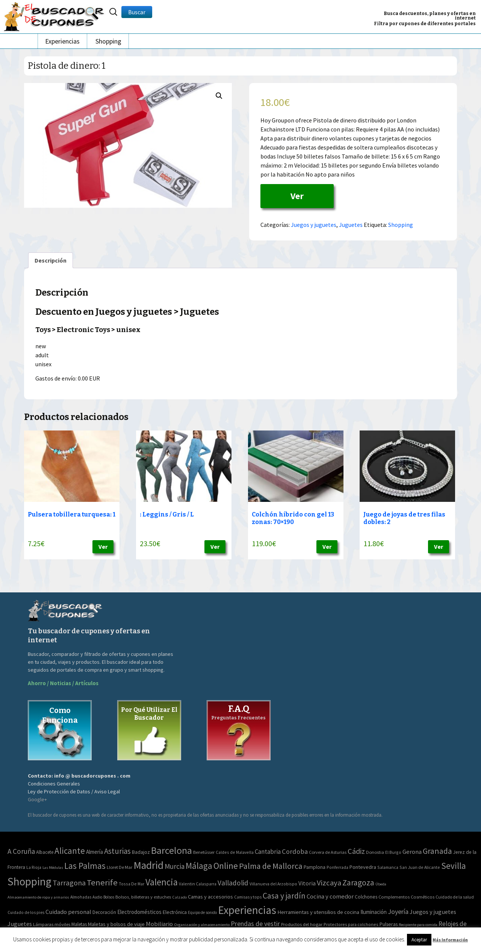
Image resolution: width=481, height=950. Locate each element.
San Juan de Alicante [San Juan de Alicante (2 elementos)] (419, 867)
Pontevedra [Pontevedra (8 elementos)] (362, 867)
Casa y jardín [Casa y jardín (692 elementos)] (284, 896)
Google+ (37, 799)
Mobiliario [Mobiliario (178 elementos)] (159, 924)
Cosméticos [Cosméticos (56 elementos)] (422, 897)
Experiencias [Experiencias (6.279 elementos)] (247, 910)
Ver (297, 196)
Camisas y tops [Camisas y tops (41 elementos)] (248, 897)
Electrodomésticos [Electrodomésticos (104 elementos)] (139, 911)
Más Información (450, 939)
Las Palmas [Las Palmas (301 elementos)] (85, 865)
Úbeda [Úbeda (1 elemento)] (380, 884)
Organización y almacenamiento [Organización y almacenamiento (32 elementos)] (202, 924)
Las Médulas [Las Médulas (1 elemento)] (52, 867)
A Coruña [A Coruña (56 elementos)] (21, 851)
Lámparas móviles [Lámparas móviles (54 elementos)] (51, 924)
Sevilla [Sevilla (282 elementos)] (453, 865)
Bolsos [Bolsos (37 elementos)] (108, 897)
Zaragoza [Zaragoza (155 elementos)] (358, 883)
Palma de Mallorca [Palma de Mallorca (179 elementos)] (271, 866)
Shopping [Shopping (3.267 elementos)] (29, 881)
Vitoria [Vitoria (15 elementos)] (307, 883)
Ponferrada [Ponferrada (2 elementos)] (337, 867)
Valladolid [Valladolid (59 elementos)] (233, 882)
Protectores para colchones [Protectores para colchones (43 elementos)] (351, 924)
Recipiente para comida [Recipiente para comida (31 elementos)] (418, 924)
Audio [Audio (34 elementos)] (97, 897)
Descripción (51, 260)
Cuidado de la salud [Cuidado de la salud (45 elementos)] (455, 897)
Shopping (108, 41)
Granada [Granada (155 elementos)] (437, 851)
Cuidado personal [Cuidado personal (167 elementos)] (68, 912)
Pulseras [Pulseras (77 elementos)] (389, 924)
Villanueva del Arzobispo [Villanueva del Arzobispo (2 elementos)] (273, 884)
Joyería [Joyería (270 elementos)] (398, 911)
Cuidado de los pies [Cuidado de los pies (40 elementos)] (26, 912)
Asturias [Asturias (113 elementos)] (117, 851)
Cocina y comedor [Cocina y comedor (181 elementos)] (330, 896)
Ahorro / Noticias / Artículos (63, 683)
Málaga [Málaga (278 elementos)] (199, 865)
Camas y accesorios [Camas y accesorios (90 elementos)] (210, 896)
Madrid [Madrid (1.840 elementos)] (148, 865)
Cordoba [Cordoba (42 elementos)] (295, 851)
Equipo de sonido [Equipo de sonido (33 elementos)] (202, 912)
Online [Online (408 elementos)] (225, 865)
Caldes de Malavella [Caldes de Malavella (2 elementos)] (235, 852)
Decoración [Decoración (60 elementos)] (104, 912)
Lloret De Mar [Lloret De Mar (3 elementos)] (119, 867)
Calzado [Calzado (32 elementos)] (179, 897)
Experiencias (62, 41)
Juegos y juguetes (313, 224)
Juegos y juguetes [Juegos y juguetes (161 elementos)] (433, 911)
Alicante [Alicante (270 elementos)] (69, 850)
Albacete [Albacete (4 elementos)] (44, 852)
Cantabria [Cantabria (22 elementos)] (268, 851)
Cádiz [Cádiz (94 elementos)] (356, 851)
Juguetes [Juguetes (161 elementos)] (20, 923)
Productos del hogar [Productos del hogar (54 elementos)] (301, 924)
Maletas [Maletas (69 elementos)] (79, 924)
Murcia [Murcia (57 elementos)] (175, 866)
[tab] (50, 260)
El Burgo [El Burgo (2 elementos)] (393, 852)
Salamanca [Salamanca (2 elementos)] (387, 867)
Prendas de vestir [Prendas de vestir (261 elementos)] (255, 923)
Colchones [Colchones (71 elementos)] (366, 897)
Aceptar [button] (419, 939)
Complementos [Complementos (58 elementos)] (394, 897)
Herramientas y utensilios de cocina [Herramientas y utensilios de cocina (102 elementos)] (318, 911)
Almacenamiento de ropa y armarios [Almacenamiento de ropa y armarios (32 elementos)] (38, 897)
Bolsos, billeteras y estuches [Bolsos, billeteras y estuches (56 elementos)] (143, 897)
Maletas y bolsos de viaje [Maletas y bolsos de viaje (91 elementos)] (116, 924)
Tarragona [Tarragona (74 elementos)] (69, 882)
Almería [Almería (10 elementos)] (94, 851)
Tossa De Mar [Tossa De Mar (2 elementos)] (131, 884)
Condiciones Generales (54, 783)
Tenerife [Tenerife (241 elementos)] (102, 882)
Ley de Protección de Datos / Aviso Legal (74, 791)
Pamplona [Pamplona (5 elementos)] (314, 867)
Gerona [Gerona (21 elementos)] (412, 852)
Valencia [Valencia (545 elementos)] (161, 882)
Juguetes (351, 224)
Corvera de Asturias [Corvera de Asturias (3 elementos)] (327, 852)
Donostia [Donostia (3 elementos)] (375, 852)
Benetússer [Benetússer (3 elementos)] (204, 852)
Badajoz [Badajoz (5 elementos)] (141, 852)
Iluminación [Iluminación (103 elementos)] (373, 911)
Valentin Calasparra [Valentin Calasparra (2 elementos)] (197, 884)
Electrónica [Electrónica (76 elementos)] (175, 912)
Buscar (136, 12)
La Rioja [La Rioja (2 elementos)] (33, 867)
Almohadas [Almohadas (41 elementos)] (80, 897)
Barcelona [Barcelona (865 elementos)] (171, 850)
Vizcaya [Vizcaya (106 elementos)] (329, 883)
